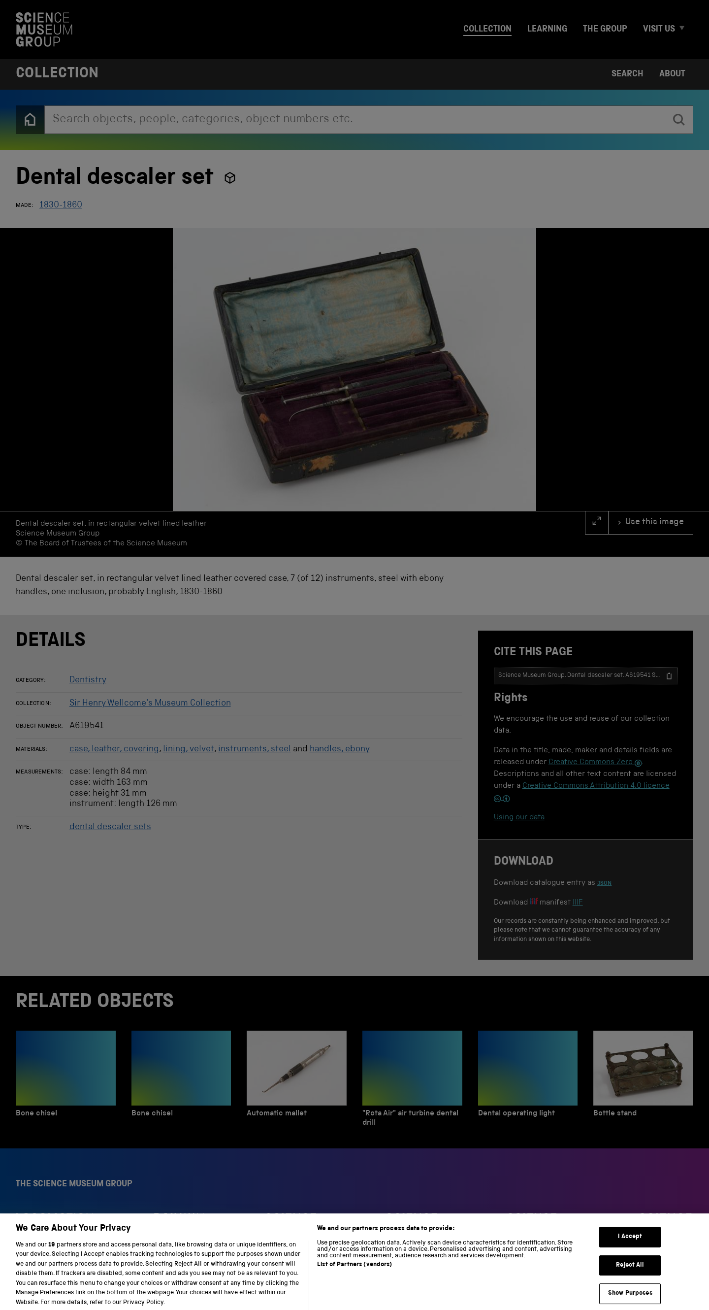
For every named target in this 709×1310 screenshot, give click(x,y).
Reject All (630, 1276)
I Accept (630, 1247)
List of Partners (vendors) (354, 1276)
